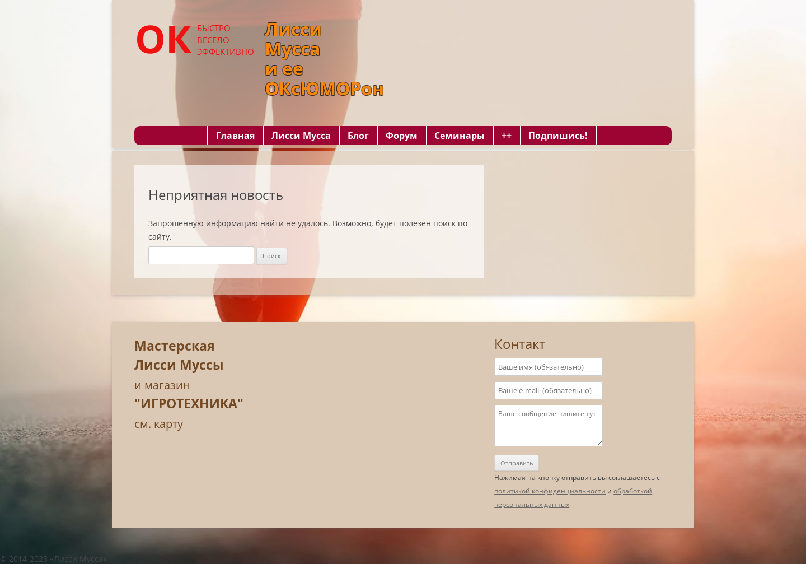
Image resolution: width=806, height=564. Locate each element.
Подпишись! (558, 135)
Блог (358, 135)
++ (507, 135)
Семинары (459, 135)
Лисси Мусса (301, 135)
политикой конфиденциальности (550, 491)
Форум (402, 135)
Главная (235, 135)
